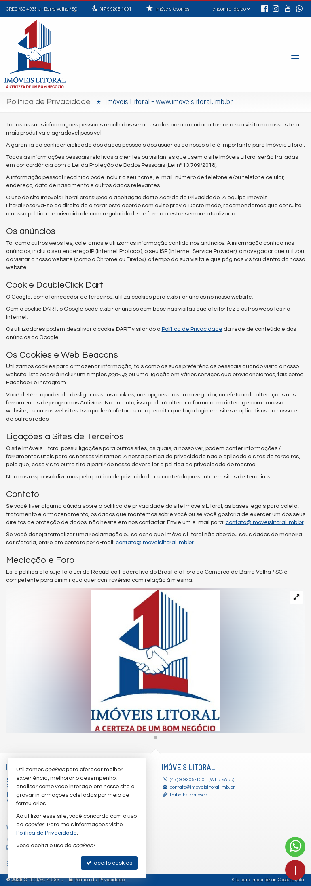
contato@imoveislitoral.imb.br (265, 522)
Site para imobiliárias (254, 880)
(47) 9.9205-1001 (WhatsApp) (202, 779)
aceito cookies (109, 863)
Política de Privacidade (192, 329)
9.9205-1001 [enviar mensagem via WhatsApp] (115, 9)
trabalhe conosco (188, 795)
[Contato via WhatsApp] (295, 847)
